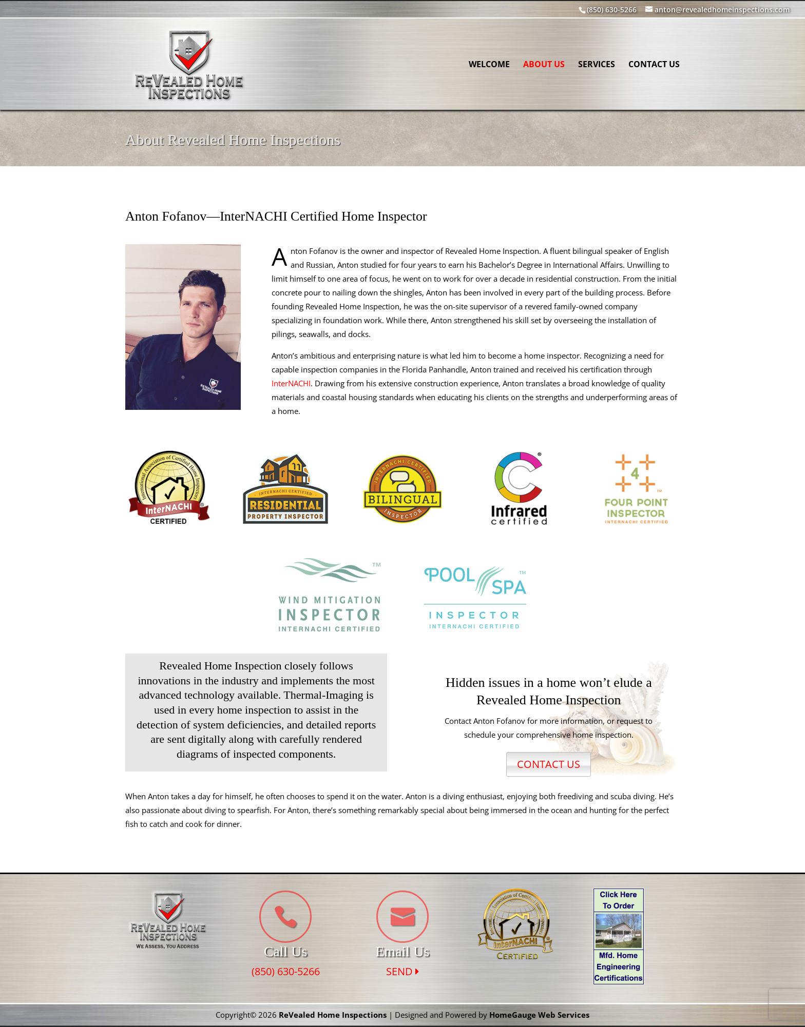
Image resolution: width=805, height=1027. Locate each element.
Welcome (489, 65)
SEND (402, 971)
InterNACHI (291, 383)
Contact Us (654, 65)
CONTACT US (548, 764)
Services (596, 65)
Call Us (286, 951)
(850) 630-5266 (286, 971)
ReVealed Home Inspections (333, 1015)
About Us (544, 65)
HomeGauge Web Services (539, 1015)
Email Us (402, 951)
